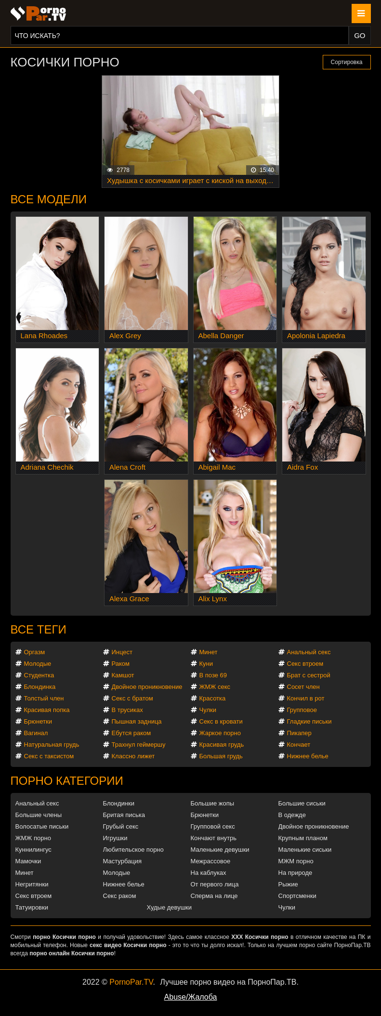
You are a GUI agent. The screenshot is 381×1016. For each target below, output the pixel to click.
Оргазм (34, 652)
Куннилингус (33, 849)
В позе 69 (213, 675)
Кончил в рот (306, 698)
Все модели (49, 199)
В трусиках (127, 709)
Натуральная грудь (51, 744)
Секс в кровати (221, 721)
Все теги (38, 629)
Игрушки (115, 838)
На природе (295, 872)
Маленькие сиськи (305, 849)
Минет (208, 652)
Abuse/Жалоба (190, 997)
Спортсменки (297, 895)
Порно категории (67, 780)
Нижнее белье (307, 756)
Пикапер (299, 733)
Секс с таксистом (49, 756)
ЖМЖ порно (33, 838)
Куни (206, 663)
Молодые (38, 663)
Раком (121, 663)
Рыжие (288, 884)
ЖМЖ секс (215, 686)
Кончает (299, 744)
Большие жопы (213, 803)
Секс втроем (305, 663)
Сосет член (303, 686)
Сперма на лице (214, 895)
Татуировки (31, 907)
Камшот (123, 675)
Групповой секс (213, 826)
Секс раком (119, 895)
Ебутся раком (131, 733)
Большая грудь (221, 756)
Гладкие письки (309, 721)
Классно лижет (133, 756)
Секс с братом (132, 698)
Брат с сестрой (308, 675)
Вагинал (36, 733)
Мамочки (28, 861)
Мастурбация (122, 861)
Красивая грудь (221, 744)
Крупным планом (303, 838)
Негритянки (32, 884)
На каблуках (208, 872)
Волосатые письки (42, 826)
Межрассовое (211, 861)
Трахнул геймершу (139, 744)
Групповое (302, 709)
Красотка (212, 698)
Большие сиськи (302, 803)
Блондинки (119, 803)
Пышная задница (137, 721)
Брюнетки (38, 721)
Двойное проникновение (147, 686)
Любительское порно (133, 849)
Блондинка (40, 686)
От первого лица (215, 884)
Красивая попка (47, 709)
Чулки (207, 709)
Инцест (122, 652)
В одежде (292, 814)
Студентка (39, 675)
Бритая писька (124, 814)
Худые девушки (169, 907)
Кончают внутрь (214, 838)
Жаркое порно (220, 733)
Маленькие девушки (220, 849)
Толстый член (44, 698)
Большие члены (38, 814)
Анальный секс (309, 652)
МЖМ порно (296, 861)
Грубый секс (121, 826)
